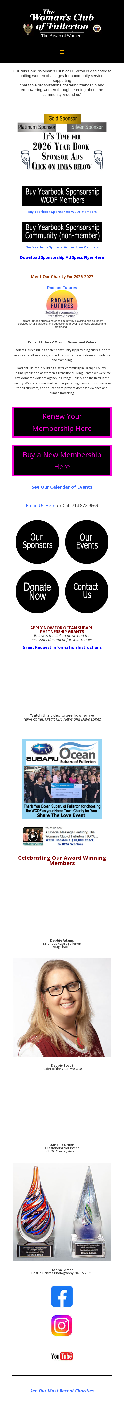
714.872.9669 (85, 505)
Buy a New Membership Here (62, 460)
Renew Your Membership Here (62, 422)
